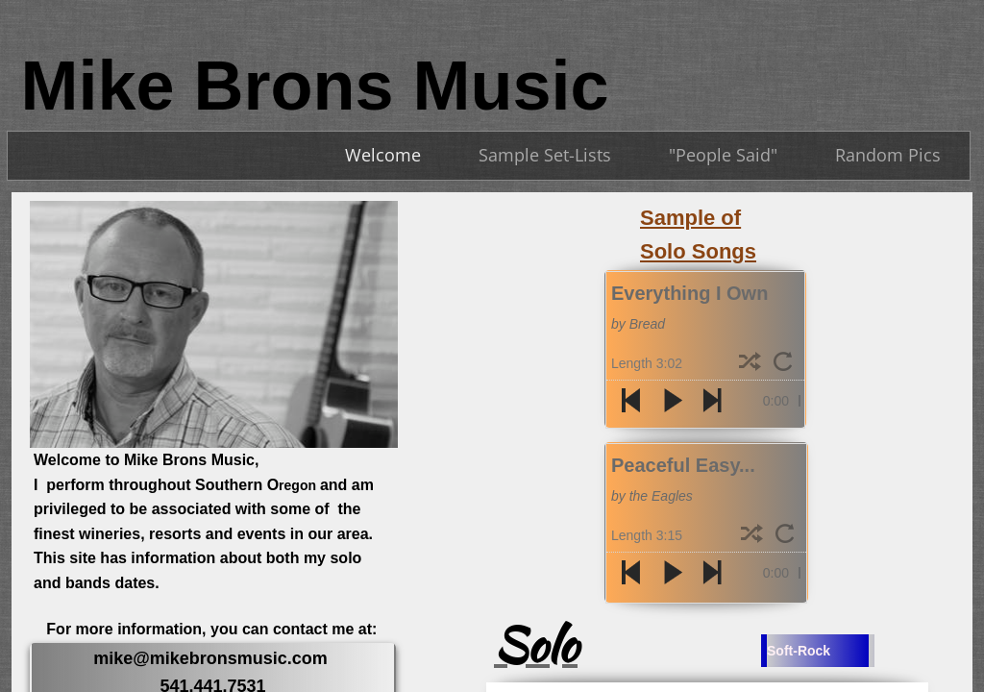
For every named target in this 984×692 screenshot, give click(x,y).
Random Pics (888, 154)
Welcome (383, 154)
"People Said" (723, 154)
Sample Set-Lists (545, 154)
